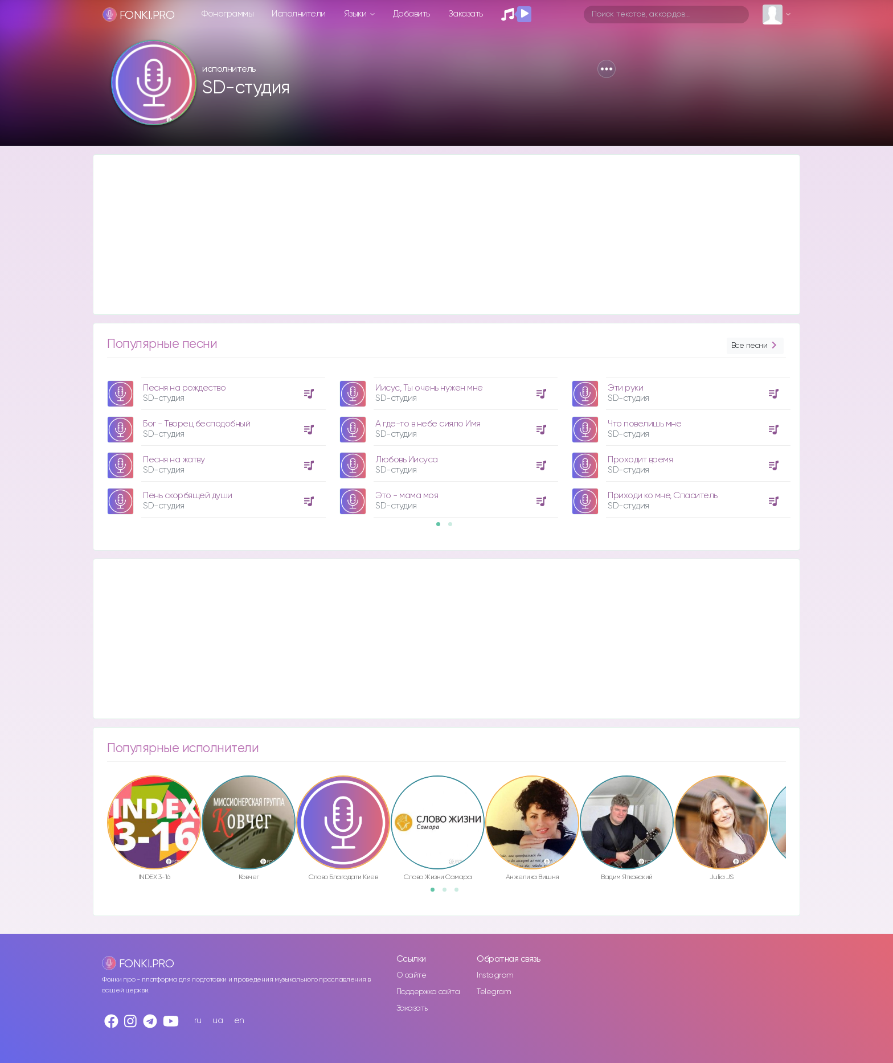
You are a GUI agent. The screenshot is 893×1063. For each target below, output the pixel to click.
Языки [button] (356, 14)
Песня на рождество (184, 388)
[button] (606, 68)
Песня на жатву (173, 459)
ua (217, 1020)
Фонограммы (227, 14)
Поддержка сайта (428, 992)
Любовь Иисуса (406, 459)
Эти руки (625, 388)
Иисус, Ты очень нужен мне (429, 388)
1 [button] (442, 527)
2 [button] (454, 527)
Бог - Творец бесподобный (196, 424)
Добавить (411, 14)
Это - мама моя (406, 495)
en (239, 1020)
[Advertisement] (435, 234)
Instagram (495, 975)
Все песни (755, 346)
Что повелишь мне (644, 424)
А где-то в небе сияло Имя (428, 424)
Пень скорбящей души (187, 495)
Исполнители (299, 14)
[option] (215, 443)
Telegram (494, 992)
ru (198, 1020)
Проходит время (640, 459)
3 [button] (460, 893)
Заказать (465, 14)
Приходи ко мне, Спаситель (663, 495)
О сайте (411, 975)
